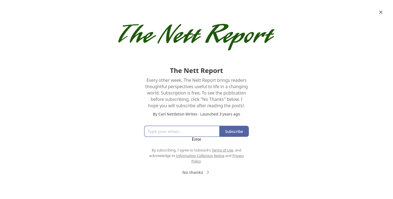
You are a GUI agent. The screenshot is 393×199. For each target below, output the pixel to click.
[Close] (380, 12)
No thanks (196, 172)
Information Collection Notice (200, 155)
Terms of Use (222, 150)
